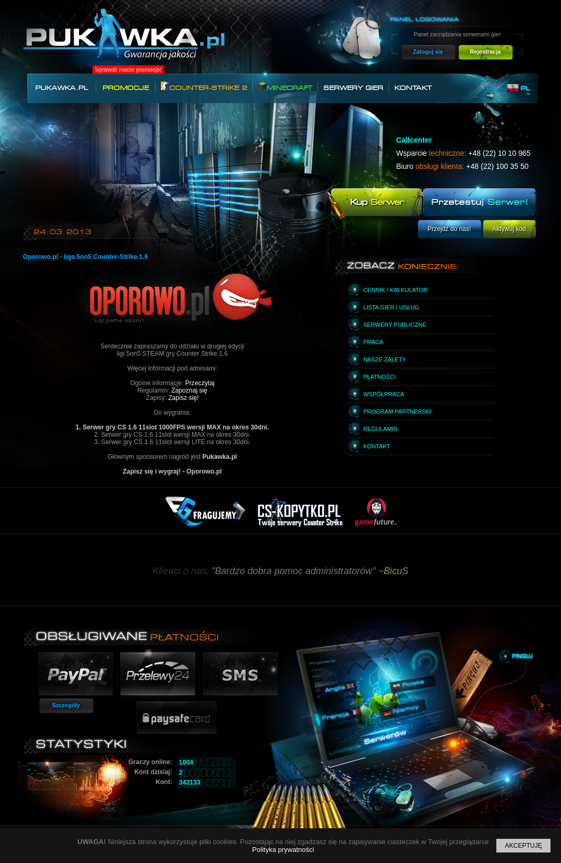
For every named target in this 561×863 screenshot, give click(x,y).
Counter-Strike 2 (204, 87)
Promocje (126, 88)
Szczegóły (66, 705)
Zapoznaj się (189, 390)
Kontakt (413, 88)
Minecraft (285, 87)
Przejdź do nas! (449, 229)
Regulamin (380, 429)
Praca (373, 342)
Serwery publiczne (394, 325)
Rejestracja (485, 51)
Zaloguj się (428, 51)
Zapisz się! (183, 398)
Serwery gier (353, 88)
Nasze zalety (384, 359)
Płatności (379, 377)
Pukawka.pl (61, 88)
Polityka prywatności (283, 850)
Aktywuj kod (509, 229)
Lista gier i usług (391, 307)
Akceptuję (523, 845)
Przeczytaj (200, 383)
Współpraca (383, 394)
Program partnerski (397, 411)
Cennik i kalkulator (395, 290)
